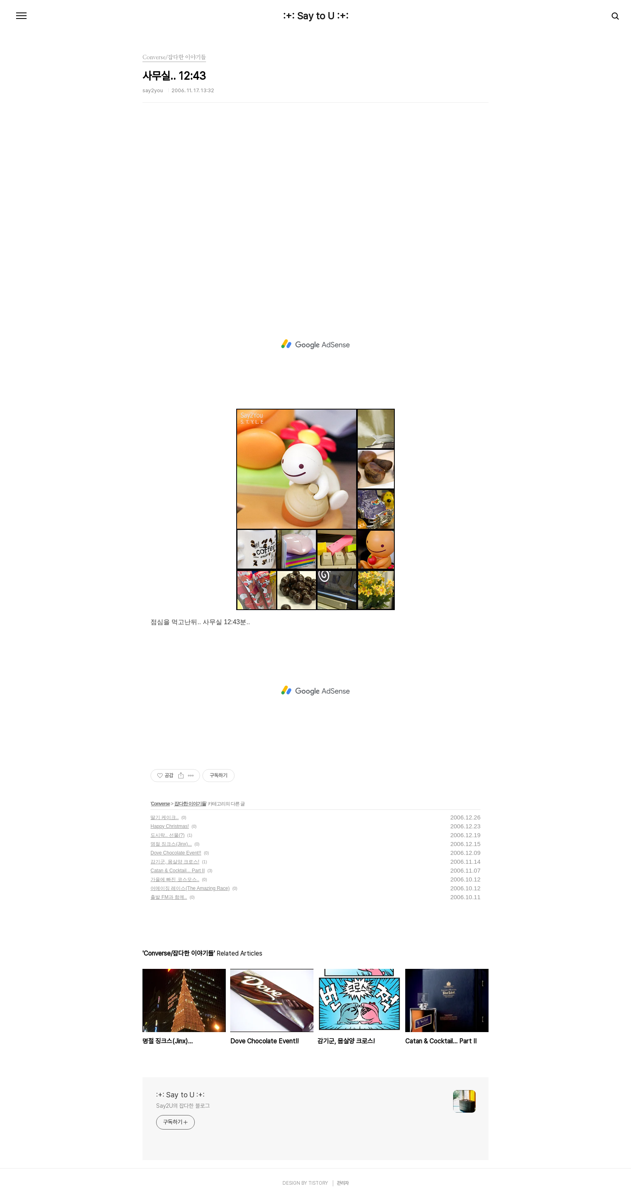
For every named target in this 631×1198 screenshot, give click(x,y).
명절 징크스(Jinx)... (171, 844)
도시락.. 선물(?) (168, 835)
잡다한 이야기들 (190, 804)
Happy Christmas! (170, 826)
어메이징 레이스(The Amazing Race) (190, 888)
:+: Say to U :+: (315, 16)
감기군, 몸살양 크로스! (175, 862)
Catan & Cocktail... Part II (178, 870)
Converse (160, 804)
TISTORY (318, 1183)
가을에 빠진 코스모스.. (175, 879)
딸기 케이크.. (165, 817)
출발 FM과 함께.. (169, 897)
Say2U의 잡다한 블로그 (183, 1106)
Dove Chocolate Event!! (176, 853)
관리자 (343, 1183)
